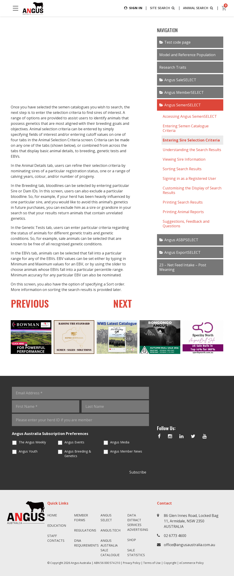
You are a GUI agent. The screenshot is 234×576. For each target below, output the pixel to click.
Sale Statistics (136, 552)
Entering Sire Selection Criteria (191, 140)
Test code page (177, 42)
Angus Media (119, 442)
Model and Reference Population (187, 54)
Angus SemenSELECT (182, 104)
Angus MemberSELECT (184, 92)
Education (56, 525)
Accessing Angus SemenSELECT (190, 116)
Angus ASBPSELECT (181, 239)
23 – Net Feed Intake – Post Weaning (182, 267)
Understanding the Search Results (192, 149)
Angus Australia (81, 563)
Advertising (137, 529)
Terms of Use (152, 563)
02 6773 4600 (175, 535)
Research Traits (172, 67)
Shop (131, 540)
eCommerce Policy (191, 563)
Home (52, 515)
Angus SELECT (106, 517)
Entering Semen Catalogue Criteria (186, 128)
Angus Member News (126, 451)
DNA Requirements (85, 542)
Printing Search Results (183, 202)
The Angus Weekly (32, 442)
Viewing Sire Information (184, 159)
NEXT (122, 303)
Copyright (170, 563)
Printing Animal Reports (183, 211)
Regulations (85, 530)
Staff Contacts (55, 538)
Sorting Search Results (182, 168)
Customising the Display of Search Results (192, 190)
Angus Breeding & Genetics (77, 453)
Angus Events (74, 442)
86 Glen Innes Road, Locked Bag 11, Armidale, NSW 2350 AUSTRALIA (191, 521)
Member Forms (81, 517)
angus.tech (110, 530)
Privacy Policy (131, 563)
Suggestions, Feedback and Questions (186, 223)
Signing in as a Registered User (189, 178)
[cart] (224, 8)
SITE (163, 8)
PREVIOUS (30, 303)
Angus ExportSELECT (182, 252)
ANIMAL (198, 8)
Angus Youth (28, 451)
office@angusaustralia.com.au (189, 544)
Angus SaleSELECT (180, 79)
